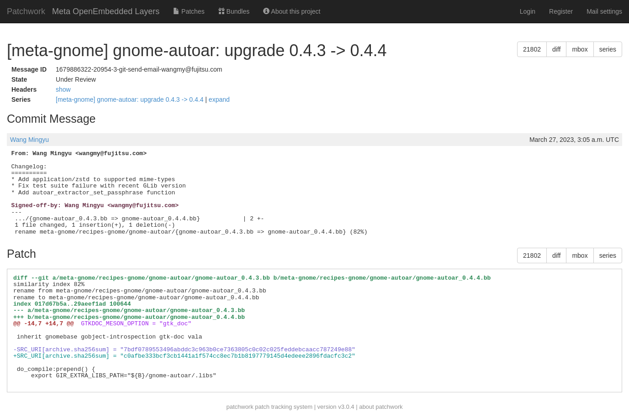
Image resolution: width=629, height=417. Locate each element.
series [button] (607, 49)
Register (561, 11)
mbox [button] (579, 49)
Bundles (233, 11)
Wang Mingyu (29, 139)
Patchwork (26, 11)
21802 (532, 49)
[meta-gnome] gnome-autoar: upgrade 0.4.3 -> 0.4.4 (130, 99)
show (63, 89)
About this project (291, 11)
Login (527, 11)
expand (219, 99)
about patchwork (380, 406)
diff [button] (556, 49)
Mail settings (604, 11)
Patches (188, 11)
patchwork (239, 406)
